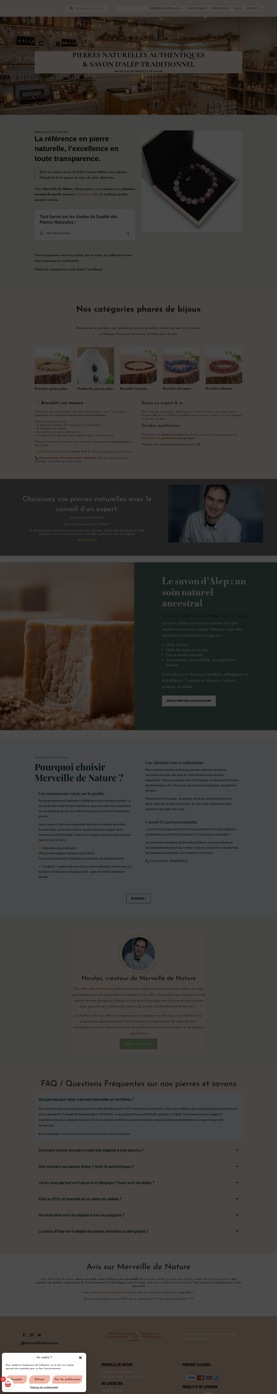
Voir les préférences (67, 1379)
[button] (80, 1358)
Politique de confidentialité (44, 1387)
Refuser (40, 1379)
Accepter (16, 1379)
